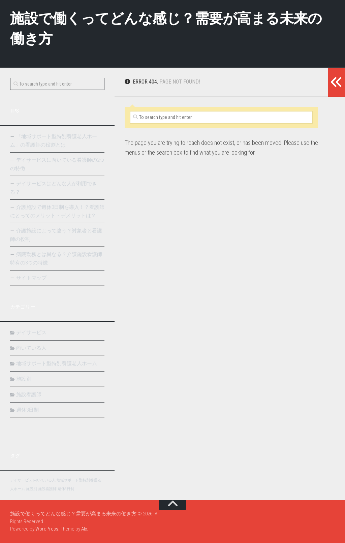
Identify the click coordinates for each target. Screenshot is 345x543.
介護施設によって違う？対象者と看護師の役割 (56, 235)
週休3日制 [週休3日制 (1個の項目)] (66, 489)
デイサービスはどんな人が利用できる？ (53, 188)
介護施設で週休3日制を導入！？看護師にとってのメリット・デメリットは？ (57, 211)
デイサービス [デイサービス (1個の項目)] (21, 480)
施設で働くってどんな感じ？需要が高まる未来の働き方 (166, 28)
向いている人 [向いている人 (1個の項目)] (44, 480)
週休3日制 (27, 410)
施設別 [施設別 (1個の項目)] (31, 489)
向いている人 (31, 348)
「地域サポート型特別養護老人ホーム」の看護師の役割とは (53, 140)
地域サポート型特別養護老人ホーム (56, 363)
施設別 (23, 379)
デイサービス (31, 332)
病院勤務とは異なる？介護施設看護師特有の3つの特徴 (56, 258)
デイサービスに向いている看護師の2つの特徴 (57, 164)
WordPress (46, 529)
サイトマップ (31, 278)
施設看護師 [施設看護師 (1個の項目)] (47, 489)
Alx (84, 529)
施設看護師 (28, 394)
